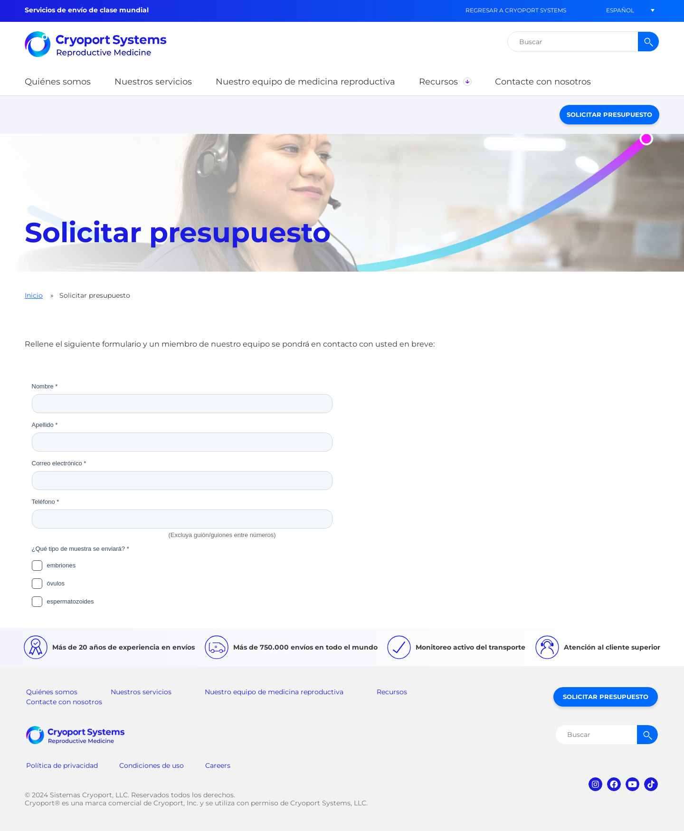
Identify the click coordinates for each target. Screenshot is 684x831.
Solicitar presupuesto (609, 114)
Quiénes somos (51, 692)
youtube (632, 784)
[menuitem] (619, 10)
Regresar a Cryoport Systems (516, 10)
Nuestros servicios (141, 692)
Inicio (34, 295)
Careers (217, 765)
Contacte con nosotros (64, 702)
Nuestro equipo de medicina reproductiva (274, 692)
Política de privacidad (62, 765)
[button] (58, 81)
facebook (614, 784)
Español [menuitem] (620, 10)
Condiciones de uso (151, 765)
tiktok (651, 784)
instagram (595, 784)
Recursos (392, 692)
